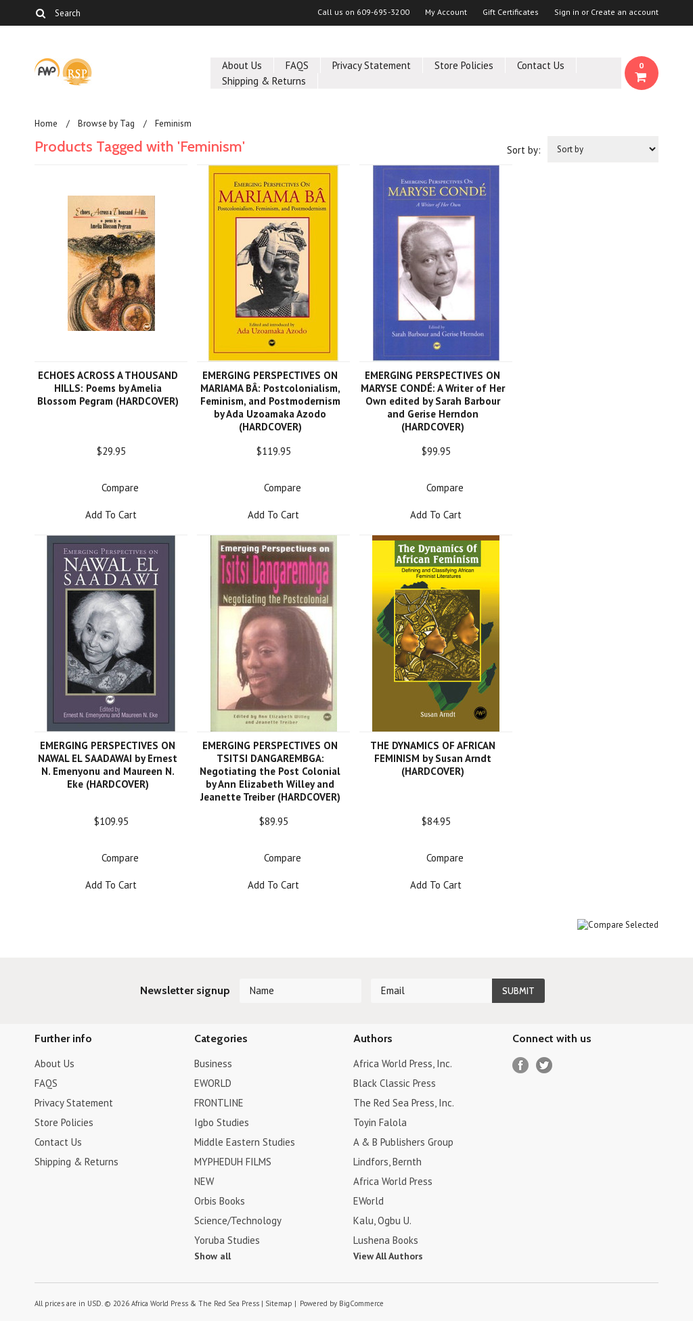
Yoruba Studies (227, 1240)
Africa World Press (392, 1181)
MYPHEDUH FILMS (232, 1161)
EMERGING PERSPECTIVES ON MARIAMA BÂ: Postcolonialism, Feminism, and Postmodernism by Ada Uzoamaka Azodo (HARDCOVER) (270, 401)
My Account (446, 12)
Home (46, 123)
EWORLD (212, 1083)
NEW (204, 1181)
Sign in (566, 12)
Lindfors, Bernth (387, 1161)
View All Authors (388, 1256)
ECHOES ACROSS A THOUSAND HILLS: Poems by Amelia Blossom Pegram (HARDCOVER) (108, 388)
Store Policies (463, 65)
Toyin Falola (380, 1122)
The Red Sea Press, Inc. (403, 1102)
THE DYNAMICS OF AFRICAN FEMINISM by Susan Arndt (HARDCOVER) (432, 758)
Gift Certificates (511, 12)
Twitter (544, 1065)
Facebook (520, 1065)
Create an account (624, 12)
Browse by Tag (106, 123)
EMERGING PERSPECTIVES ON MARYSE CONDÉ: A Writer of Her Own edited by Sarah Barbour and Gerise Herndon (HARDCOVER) (433, 401)
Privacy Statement (371, 65)
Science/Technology (238, 1220)
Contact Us (540, 65)
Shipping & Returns (264, 80)
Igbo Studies (221, 1122)
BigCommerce (361, 1303)
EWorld (368, 1200)
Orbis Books (219, 1200)
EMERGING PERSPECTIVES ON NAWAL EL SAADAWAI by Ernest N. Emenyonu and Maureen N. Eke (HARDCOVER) (107, 764)
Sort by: (524, 149)
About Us (242, 65)
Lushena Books (385, 1240)
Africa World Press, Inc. (402, 1063)
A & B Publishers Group (403, 1142)
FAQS (297, 65)
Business (213, 1063)
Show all (212, 1256)
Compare (120, 487)
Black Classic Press (394, 1083)
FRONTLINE (219, 1102)
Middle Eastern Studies (244, 1142)
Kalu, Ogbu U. (382, 1220)
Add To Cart (111, 514)
